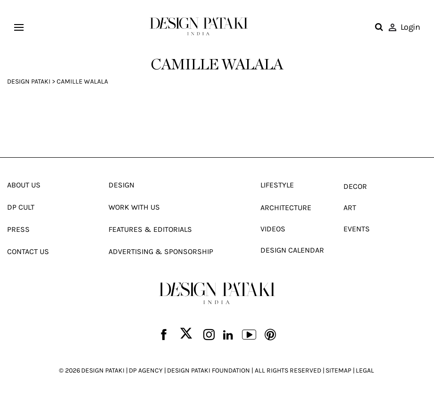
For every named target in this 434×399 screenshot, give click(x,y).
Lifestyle (277, 184)
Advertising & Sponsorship (160, 251)
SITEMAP (338, 370)
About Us (24, 184)
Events (356, 228)
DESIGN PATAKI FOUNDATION (208, 370)
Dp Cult (20, 207)
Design (121, 184)
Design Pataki (28, 81)
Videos (272, 228)
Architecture (285, 207)
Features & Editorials (150, 229)
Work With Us (134, 207)
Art (349, 207)
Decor (355, 186)
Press (18, 229)
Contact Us (28, 251)
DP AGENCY (146, 370)
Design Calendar (292, 250)
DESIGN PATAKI (103, 370)
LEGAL (365, 370)
